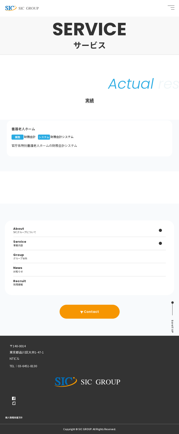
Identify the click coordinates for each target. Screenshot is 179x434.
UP (172, 326)
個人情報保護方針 (14, 417)
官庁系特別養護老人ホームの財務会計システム (44, 145)
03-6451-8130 (27, 366)
